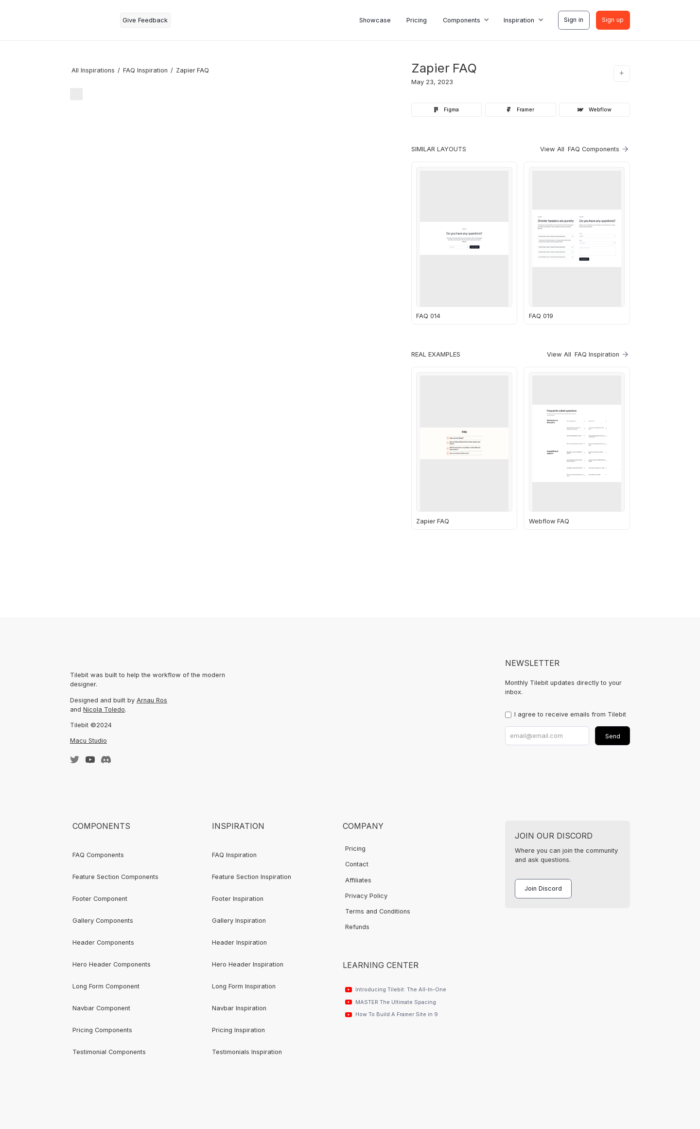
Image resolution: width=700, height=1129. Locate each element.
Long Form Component (106, 986)
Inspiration (519, 20)
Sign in (573, 19)
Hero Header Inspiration (247, 964)
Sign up (613, 19)
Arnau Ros (152, 700)
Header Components (103, 942)
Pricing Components (102, 1030)
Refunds (357, 927)
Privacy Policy (366, 895)
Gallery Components (102, 920)
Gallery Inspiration (239, 920)
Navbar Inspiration (239, 1008)
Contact (356, 864)
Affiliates (358, 880)
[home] (92, 20)
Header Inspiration (239, 942)
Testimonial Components (109, 1052)
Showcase (375, 20)
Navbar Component (101, 1008)
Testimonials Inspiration (247, 1052)
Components (461, 20)
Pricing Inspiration (238, 1030)
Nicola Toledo (104, 709)
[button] (465, 20)
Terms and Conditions (377, 911)
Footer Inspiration (237, 898)
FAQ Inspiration (234, 855)
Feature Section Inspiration (251, 876)
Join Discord (543, 888)
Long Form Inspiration (244, 986)
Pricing (416, 20)
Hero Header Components (111, 964)
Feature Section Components (115, 876)
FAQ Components (98, 855)
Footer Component (99, 898)
